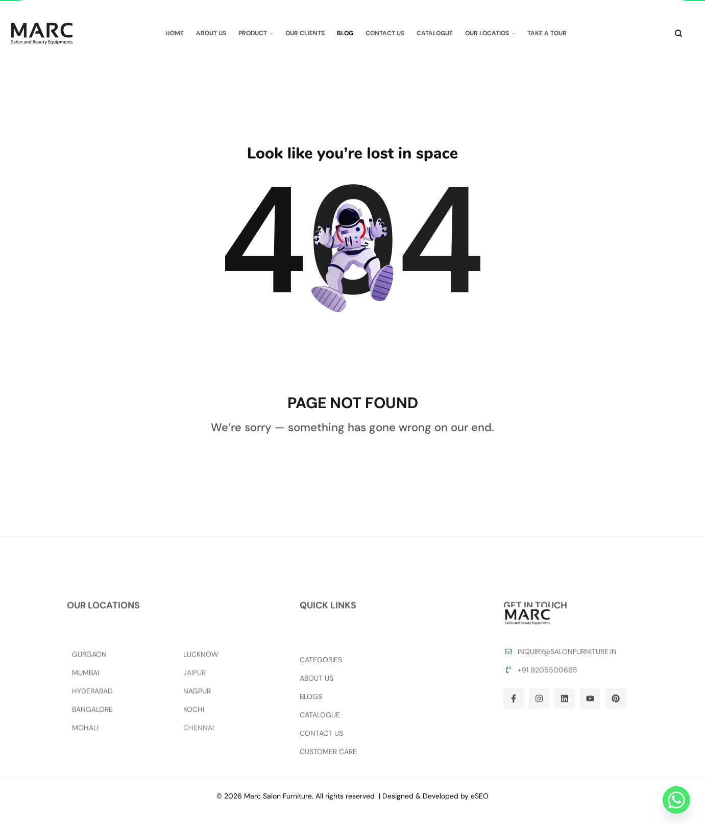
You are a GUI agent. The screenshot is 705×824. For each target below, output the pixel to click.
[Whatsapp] (676, 800)
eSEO (480, 796)
